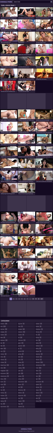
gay (3, 404)
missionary (21, 390)
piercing (39, 332)
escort (3, 382)
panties (38, 326)
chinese (4, 360)
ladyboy (21, 368)
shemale (39, 362)
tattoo (38, 373)
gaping (3, 401)
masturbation (22, 382)
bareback (4, 340)
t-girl (38, 368)
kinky (20, 360)
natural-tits (22, 395)
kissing (21, 362)
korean (21, 365)
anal (3, 326)
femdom (4, 395)
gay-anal (21, 324)
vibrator (39, 387)
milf (20, 387)
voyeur (38, 390)
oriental (21, 406)
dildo (3, 368)
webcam (39, 393)
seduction (39, 354)
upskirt (38, 384)
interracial (22, 340)
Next (42, 298)
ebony (3, 379)
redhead (39, 346)
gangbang (4, 398)
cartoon (4, 354)
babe (3, 337)
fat (2, 387)
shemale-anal (40, 365)
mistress (21, 393)
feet (3, 390)
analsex (4, 335)
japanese (21, 346)
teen (38, 376)
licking (21, 379)
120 (38, 298)
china (3, 357)
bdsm (3, 348)
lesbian (21, 376)
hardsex (21, 335)
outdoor (39, 324)
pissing (38, 337)
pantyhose (39, 329)
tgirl (38, 379)
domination (5, 373)
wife (38, 398)
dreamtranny (5, 376)
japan (21, 343)
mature (21, 384)
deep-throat (5, 365)
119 (36, 298)
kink (20, 357)
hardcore (21, 332)
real (38, 340)
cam (3, 351)
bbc (3, 343)
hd (20, 337)
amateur (4, 324)
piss (38, 335)
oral (20, 398)
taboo (38, 371)
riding (38, 348)
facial (3, 384)
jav (20, 348)
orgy (20, 404)
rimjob (38, 351)
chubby (3, 362)
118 (33, 298)
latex (20, 371)
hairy (20, 326)
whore (38, 395)
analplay (4, 332)
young (38, 401)
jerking (21, 354)
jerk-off (21, 351)
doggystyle (4, 371)
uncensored (40, 382)
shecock (39, 360)
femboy (3, 393)
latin (20, 373)
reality (38, 343)
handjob (21, 329)
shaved (39, 357)
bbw (3, 346)
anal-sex (4, 329)
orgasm (21, 401)
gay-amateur (5, 406)
